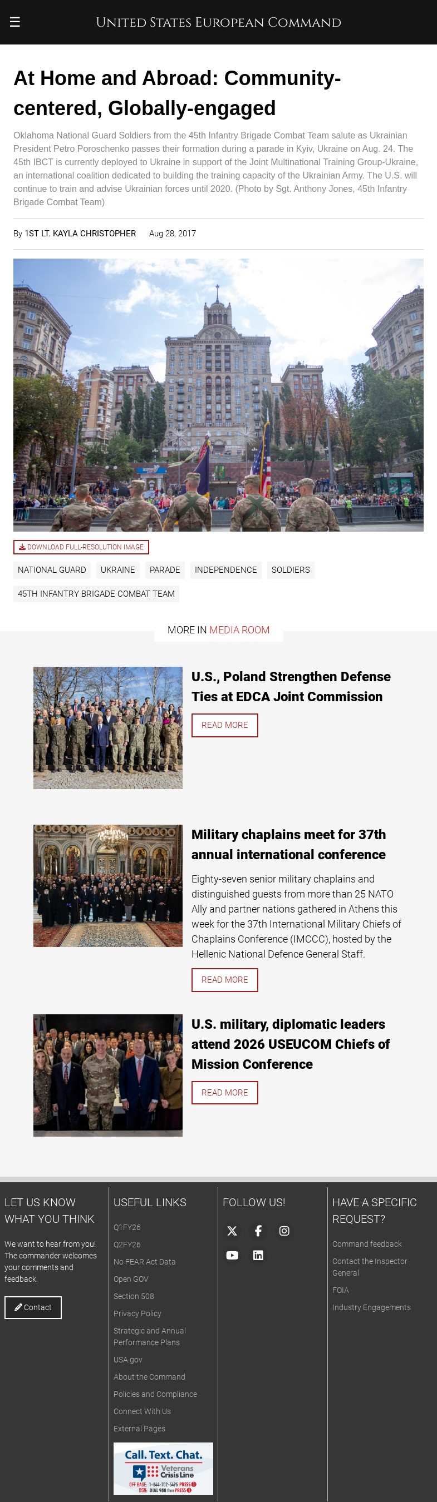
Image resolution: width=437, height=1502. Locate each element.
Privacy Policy (137, 1313)
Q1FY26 (127, 1227)
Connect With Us (142, 1411)
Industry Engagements (371, 1307)
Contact (33, 1307)
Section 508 (134, 1296)
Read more (225, 725)
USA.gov (128, 1359)
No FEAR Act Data (145, 1261)
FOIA (340, 1290)
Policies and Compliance (155, 1394)
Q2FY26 (127, 1244)
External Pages (139, 1428)
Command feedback (367, 1244)
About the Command (149, 1376)
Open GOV (131, 1279)
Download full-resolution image (81, 547)
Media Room (239, 630)
